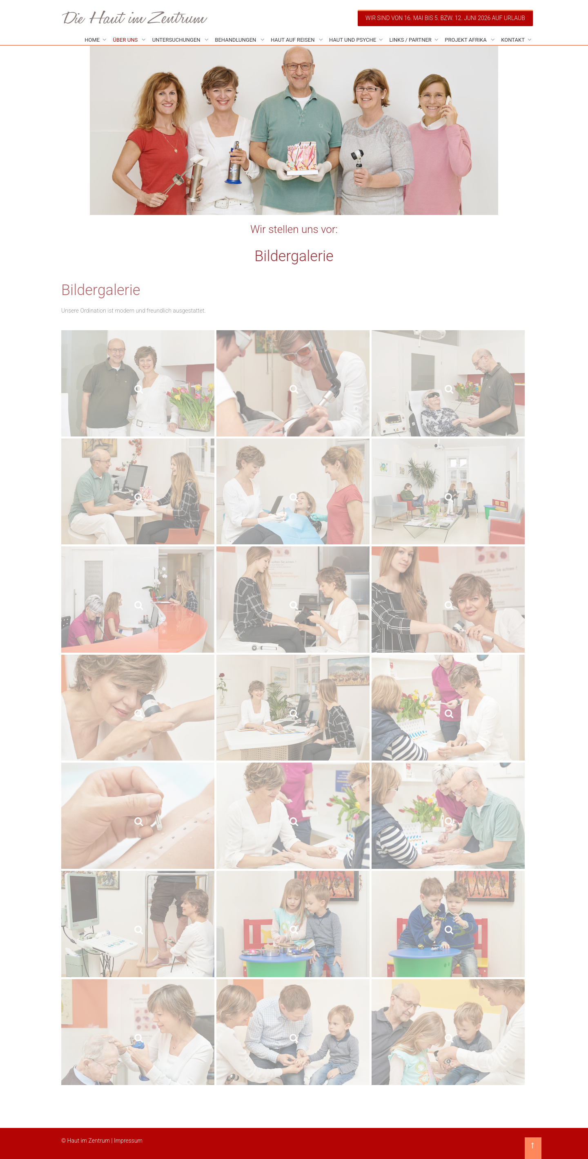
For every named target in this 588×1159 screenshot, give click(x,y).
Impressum (128, 1140)
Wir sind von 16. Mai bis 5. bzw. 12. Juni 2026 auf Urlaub (445, 18)
